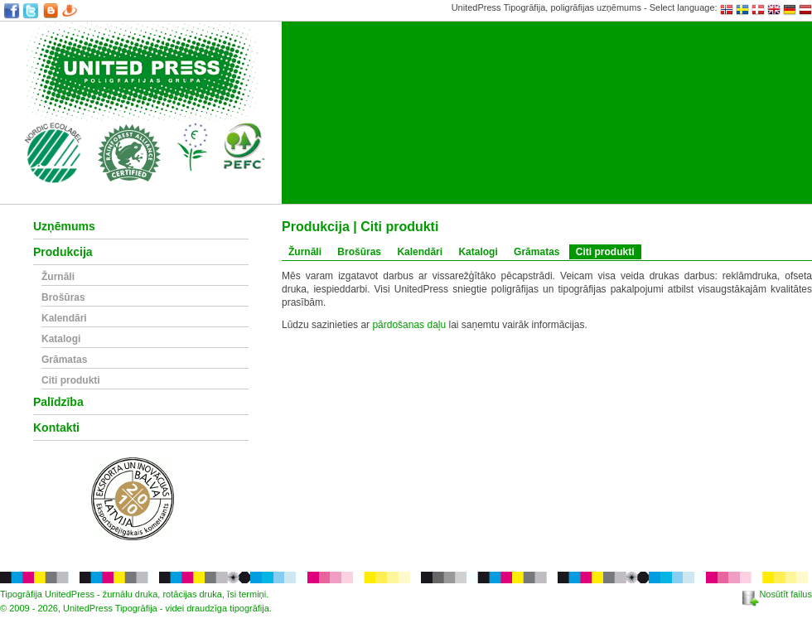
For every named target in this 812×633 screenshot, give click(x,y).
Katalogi (60, 339)
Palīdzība (58, 402)
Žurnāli (58, 277)
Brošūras (63, 297)
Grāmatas (64, 360)
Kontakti (56, 428)
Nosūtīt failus (777, 594)
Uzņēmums (64, 226)
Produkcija (63, 252)
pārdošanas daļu (409, 325)
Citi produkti (70, 380)
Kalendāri (64, 318)
